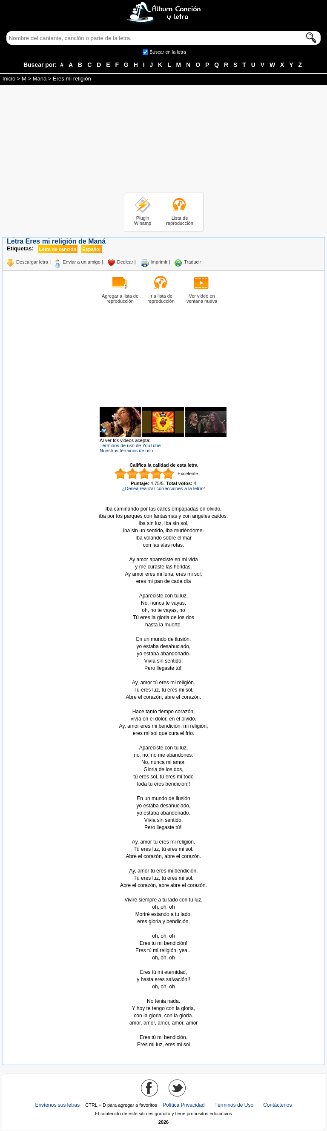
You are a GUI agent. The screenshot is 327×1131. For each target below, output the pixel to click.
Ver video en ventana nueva (201, 298)
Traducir (192, 261)
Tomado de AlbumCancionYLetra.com (163, 1030)
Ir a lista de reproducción (161, 298)
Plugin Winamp (142, 220)
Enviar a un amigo (81, 261)
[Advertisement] (163, 140)
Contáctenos (277, 1105)
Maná (40, 78)
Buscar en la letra (167, 52)
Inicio (9, 78)
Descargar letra (32, 261)
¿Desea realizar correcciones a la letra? (163, 488)
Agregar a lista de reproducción (120, 298)
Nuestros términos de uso (126, 450)
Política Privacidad (184, 1105)
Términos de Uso (234, 1105)
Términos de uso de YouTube (130, 445)
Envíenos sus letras (57, 1105)
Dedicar (125, 261)
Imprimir (159, 261)
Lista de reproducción (179, 220)
